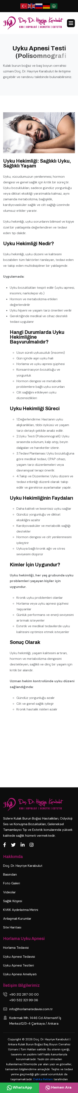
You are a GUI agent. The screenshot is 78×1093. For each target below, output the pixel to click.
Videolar (9, 892)
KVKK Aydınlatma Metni (20, 910)
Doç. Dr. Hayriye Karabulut (22, 865)
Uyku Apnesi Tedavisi (19, 956)
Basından (10, 874)
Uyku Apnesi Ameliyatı (20, 974)
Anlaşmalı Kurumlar (17, 918)
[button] (71, 23)
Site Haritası (12, 927)
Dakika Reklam (43, 1079)
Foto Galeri (11, 883)
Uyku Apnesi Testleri (18, 965)
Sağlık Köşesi (12, 901)
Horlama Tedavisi (16, 947)
